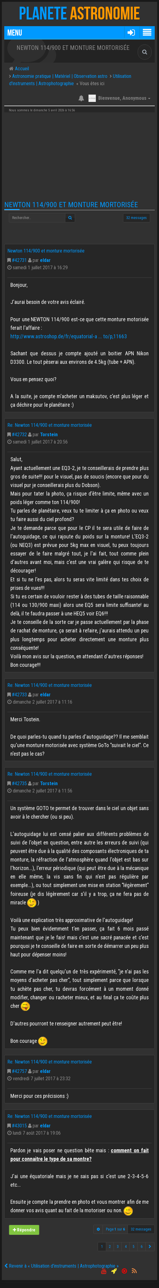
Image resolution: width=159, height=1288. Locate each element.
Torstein (49, 434)
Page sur (115, 1229)
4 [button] (126, 1246)
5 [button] (134, 1246)
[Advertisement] (79, 156)
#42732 (19, 434)
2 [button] (110, 1246)
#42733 (19, 695)
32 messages (136, 218)
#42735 (19, 783)
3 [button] (118, 1246)
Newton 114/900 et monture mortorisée (71, 204)
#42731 (19, 260)
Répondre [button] (24, 1229)
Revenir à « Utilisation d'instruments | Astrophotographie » (61, 1266)
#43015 (19, 1126)
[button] (131, 32)
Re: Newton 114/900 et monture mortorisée (49, 425)
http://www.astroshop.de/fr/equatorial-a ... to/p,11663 (68, 336)
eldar (45, 260)
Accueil (21, 68)
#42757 (19, 1071)
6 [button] (142, 1246)
